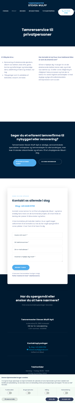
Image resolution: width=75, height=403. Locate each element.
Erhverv (23, 11)
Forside (5, 11)
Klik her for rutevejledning (37, 326)
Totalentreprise (48, 11)
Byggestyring (34, 11)
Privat (14, 11)
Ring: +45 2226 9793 (37, 347)
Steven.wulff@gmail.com (37, 350)
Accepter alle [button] (66, 399)
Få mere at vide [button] (10, 399)
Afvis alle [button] (52, 399)
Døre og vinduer (64, 11)
